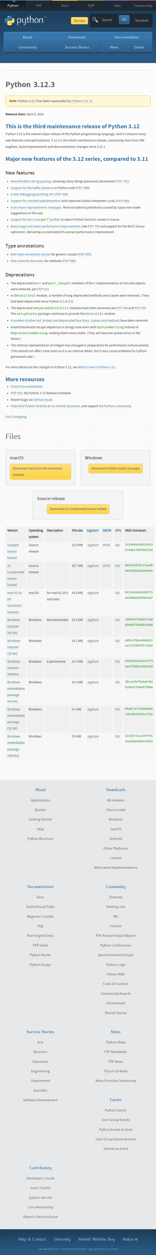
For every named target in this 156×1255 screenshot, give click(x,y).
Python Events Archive (116, 1130)
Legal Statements (96, 1249)
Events (139, 47)
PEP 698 (69, 261)
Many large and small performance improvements (46, 226)
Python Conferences (115, 945)
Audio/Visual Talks (40, 907)
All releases (115, 800)
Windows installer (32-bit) (13, 647)
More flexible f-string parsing (31, 181)
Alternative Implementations (116, 868)
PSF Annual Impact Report (116, 936)
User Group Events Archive (116, 1139)
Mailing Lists (115, 907)
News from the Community (116, 1081)
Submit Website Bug (96, 1239)
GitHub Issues (43, 400)
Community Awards (116, 994)
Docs (65, 6)
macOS (116, 829)
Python (13, 6)
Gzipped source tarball (13, 551)
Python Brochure (40, 839)
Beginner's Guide (40, 916)
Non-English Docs (40, 936)
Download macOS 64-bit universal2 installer (37, 472)
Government (40, 1081)
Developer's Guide (41, 1178)
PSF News (115, 1062)
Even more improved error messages (36, 208)
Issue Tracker (40, 1188)
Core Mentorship (40, 1207)
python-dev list (40, 1198)
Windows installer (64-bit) (13, 626)
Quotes (40, 810)
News (114, 47)
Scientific (40, 1090)
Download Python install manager (115, 468)
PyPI (91, 6)
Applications (40, 800)
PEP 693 (16, 393)
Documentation (127, 37)
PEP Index (40, 945)
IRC (115, 916)
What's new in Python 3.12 (96, 367)
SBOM (107, 531)
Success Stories (77, 47)
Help (40, 829)
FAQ (40, 926)
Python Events (115, 1110)
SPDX (106, 545)
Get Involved (115, 1003)
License (116, 858)
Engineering (40, 1071)
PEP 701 (122, 181)
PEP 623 (43, 289)
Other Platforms (115, 848)
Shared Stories (116, 1013)
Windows (116, 819)
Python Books (40, 955)
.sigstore (93, 545)
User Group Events (116, 1120)
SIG (117, 545)
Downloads (77, 37)
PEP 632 (140, 308)
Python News (116, 1042)
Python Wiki (116, 974)
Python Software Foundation (73, 1249)
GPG (118, 531)
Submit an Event (115, 1149)
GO (124, 20)
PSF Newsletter (115, 1052)
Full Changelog (16, 417)
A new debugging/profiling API (32, 194)
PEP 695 (84, 254)
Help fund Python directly (29, 406)
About (27, 37)
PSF (39, 6)
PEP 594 (122, 308)
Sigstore (92, 531)
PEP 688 (82, 188)
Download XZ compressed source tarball (78, 509)
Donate (79, 21)
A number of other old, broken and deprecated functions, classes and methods (65, 321)
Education (40, 1062)
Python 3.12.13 (81, 101)
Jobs (117, 6)
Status (130, 1239)
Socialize (141, 20)
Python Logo (116, 965)
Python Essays (40, 965)
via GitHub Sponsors (65, 406)
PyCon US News (116, 1071)
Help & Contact (32, 1239)
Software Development (40, 1100)
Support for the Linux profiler (35, 220)
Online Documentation (27, 387)
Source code (115, 810)
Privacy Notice (111, 1249)
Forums (116, 926)
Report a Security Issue (40, 1217)
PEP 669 (61, 194)
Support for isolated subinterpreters (36, 201)
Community (143, 6)
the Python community (115, 406)
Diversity (115, 897)
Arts (40, 1042)
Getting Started (40, 819)
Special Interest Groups (115, 955)
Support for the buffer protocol (32, 188)
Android (116, 839)
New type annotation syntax (30, 254)
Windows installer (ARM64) (13, 668)
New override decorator (27, 261)
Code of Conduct (115, 984)
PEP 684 (122, 201)
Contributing (41, 1168)
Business (40, 1052)
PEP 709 (93, 226)
